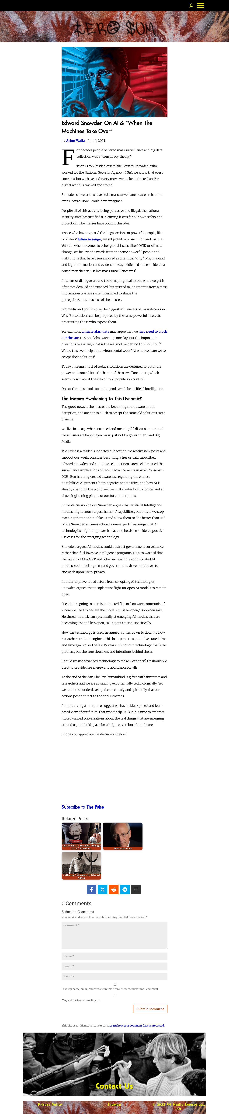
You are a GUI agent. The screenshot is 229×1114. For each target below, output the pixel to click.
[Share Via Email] (136, 889)
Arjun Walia (75, 141)
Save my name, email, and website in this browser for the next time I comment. (110, 989)
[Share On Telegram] (125, 889)
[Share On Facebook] (91, 889)
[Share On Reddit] (113, 889)
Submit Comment (150, 1009)
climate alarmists (95, 331)
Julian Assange (89, 239)
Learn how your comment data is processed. (137, 1025)
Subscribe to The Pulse (83, 807)
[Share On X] (102, 889)
